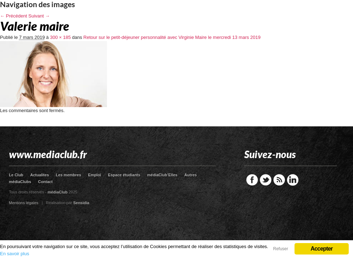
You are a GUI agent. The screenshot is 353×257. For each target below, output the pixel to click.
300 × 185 (60, 37)
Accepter (322, 249)
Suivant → (39, 16)
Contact (45, 182)
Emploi (94, 175)
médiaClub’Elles (162, 175)
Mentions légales (24, 203)
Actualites (39, 175)
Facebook (252, 180)
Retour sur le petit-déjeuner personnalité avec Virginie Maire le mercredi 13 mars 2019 (172, 37)
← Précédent (13, 16)
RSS (279, 180)
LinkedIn (292, 180)
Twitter (265, 180)
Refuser (280, 248)
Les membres (68, 175)
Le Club (16, 175)
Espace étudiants (124, 175)
